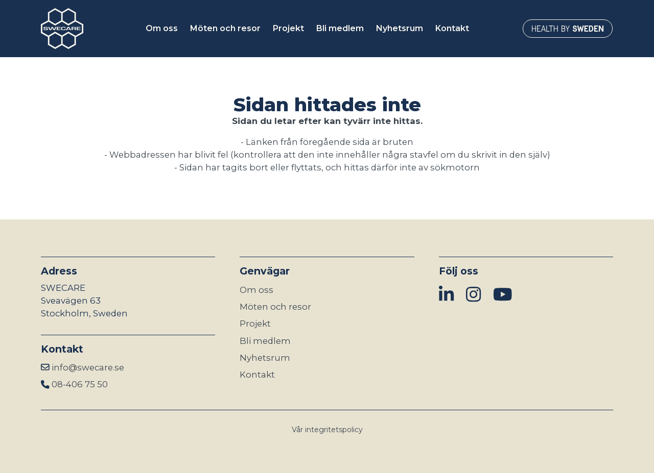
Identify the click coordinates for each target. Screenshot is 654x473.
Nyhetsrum (265, 358)
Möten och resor (275, 307)
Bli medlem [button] (340, 28)
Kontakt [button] (452, 28)
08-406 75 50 (80, 384)
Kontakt (257, 374)
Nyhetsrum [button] (399, 28)
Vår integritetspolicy (327, 429)
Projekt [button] (288, 28)
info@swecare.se (88, 367)
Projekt (255, 323)
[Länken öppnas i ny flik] (568, 28)
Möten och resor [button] (225, 28)
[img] (446, 295)
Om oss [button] (162, 28)
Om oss (256, 290)
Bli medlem (265, 341)
